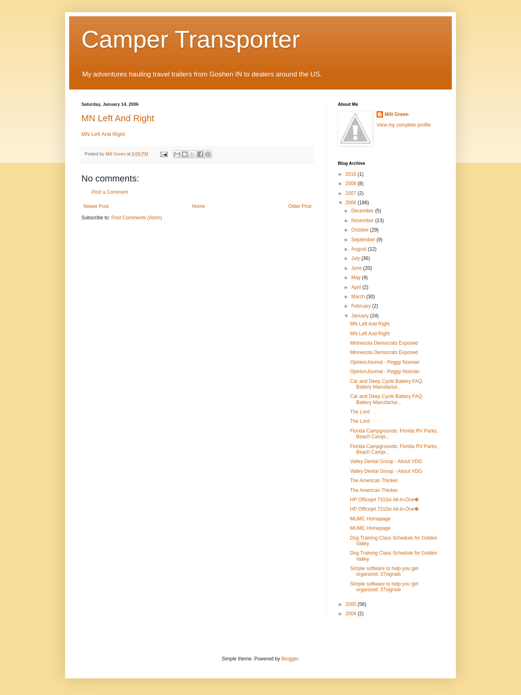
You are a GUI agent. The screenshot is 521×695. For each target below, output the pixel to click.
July (356, 258)
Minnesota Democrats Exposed (384, 343)
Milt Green (397, 114)
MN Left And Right (117, 118)
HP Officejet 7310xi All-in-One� (384, 500)
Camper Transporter (190, 39)
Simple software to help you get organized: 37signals (384, 571)
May (356, 277)
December (363, 211)
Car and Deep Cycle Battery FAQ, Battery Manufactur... (386, 384)
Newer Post (96, 206)
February (361, 306)
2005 (352, 604)
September (364, 240)
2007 (352, 193)
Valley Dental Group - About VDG (386, 461)
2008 (352, 183)
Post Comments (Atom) (136, 218)
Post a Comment (110, 192)
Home (198, 206)
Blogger (289, 659)
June (357, 268)
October (360, 230)
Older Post (299, 206)
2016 (352, 174)
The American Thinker (374, 480)
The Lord (360, 412)
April (356, 287)
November (363, 220)
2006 (352, 202)
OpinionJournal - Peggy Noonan (385, 362)
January (360, 316)
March (358, 296)
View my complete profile (404, 125)
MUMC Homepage (370, 519)
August (359, 249)
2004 (352, 613)
